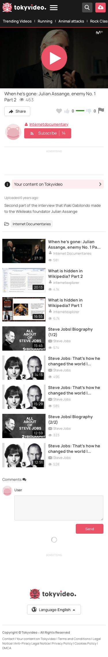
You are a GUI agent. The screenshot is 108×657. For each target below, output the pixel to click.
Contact (8, 638)
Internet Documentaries (32, 224)
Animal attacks (71, 21)
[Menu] (53, 8)
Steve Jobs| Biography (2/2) (70, 419)
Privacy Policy (62, 643)
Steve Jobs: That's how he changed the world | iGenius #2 (74, 361)
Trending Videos (17, 21)
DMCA (6, 648)
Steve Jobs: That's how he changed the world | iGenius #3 (74, 448)
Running (45, 21)
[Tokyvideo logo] (24, 8)
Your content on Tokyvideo (36, 638)
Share (17, 111)
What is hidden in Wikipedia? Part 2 (65, 273)
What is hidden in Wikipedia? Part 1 (65, 302)
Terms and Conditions (74, 638)
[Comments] (58, 508)
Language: (53, 609)
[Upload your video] (100, 7)
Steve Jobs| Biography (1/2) (70, 331)
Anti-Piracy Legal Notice (32, 643)
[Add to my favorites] (59, 111)
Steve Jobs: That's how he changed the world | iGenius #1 (74, 390)
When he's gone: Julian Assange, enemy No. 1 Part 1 (74, 244)
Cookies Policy (85, 643)
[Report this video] (101, 111)
